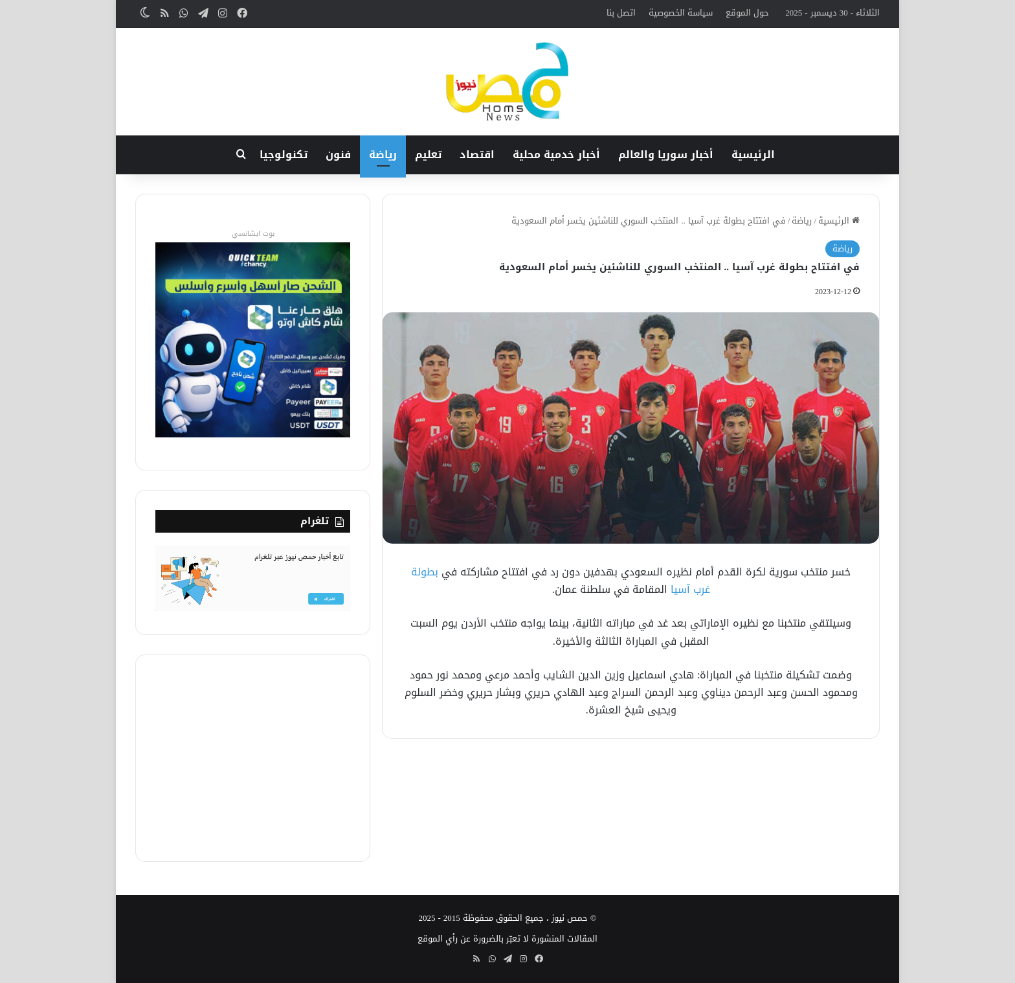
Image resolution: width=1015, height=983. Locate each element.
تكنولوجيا (283, 155)
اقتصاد (477, 155)
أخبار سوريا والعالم (665, 155)
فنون (338, 155)
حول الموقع (747, 13)
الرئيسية (753, 155)
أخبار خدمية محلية (556, 155)
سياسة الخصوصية (681, 13)
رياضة (383, 155)
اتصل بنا (621, 13)
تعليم (428, 155)
